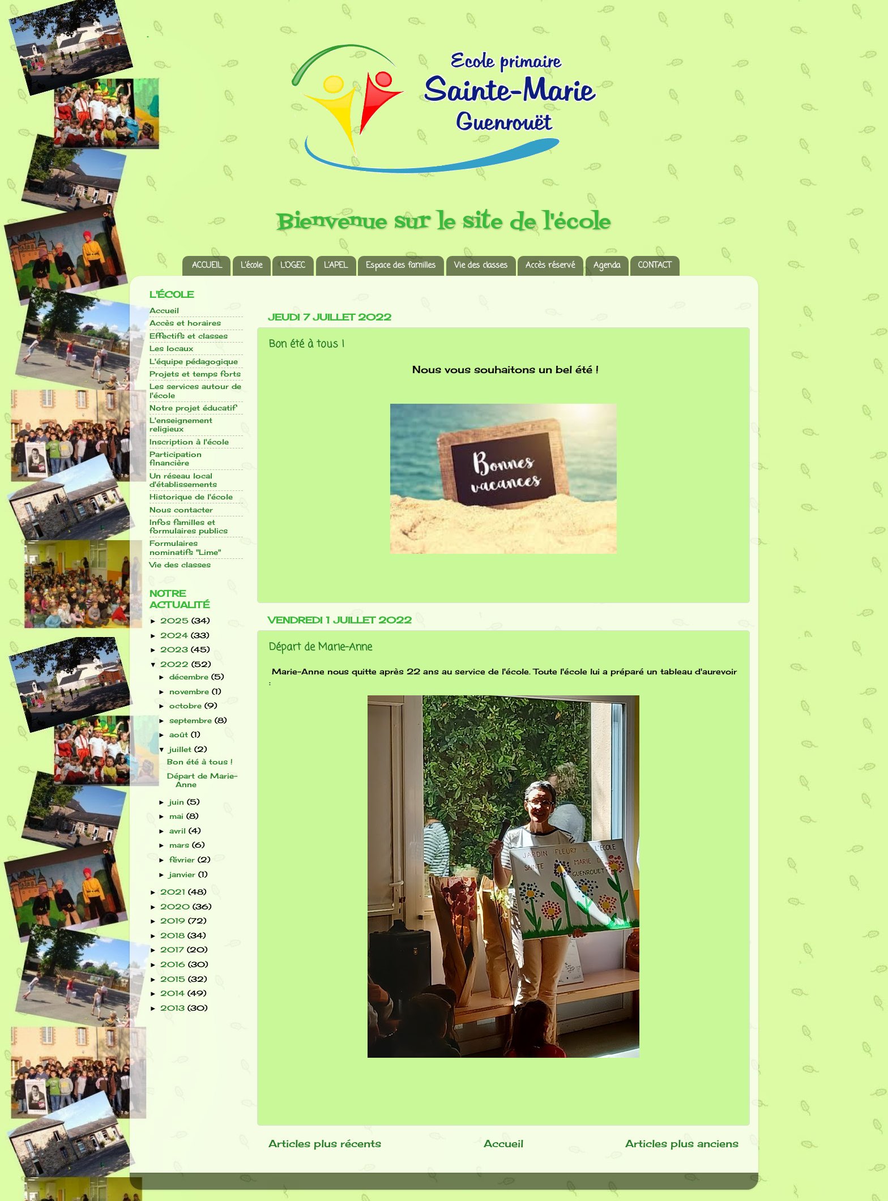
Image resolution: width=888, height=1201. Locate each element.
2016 (174, 964)
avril (179, 831)
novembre (190, 691)
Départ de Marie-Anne (320, 647)
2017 (173, 950)
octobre (186, 706)
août (180, 734)
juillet (181, 749)
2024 (175, 635)
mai (177, 816)
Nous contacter (181, 510)
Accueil (503, 1143)
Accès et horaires (185, 323)
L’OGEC (292, 266)
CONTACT (654, 266)
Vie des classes (480, 266)
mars (180, 845)
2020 (176, 907)
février (183, 860)
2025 (175, 621)
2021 (174, 892)
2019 (174, 921)
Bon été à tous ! (306, 344)
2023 (175, 650)
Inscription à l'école (189, 442)
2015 (174, 979)
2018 (173, 935)
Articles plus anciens (681, 1143)
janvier (183, 874)
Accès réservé (550, 266)
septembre (192, 720)
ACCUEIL (207, 266)
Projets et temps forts (195, 374)
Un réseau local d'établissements (183, 480)
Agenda (607, 266)
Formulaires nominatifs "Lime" (185, 547)
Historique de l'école (191, 497)
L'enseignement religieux (181, 424)
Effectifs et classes (189, 336)
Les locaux (171, 348)
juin (178, 802)
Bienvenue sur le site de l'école (444, 222)
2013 (173, 1008)
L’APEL (336, 266)
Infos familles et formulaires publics (189, 526)
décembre (190, 677)
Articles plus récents (324, 1143)
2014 (173, 993)
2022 (175, 664)
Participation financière (176, 458)
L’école (251, 266)
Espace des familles (401, 266)
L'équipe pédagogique (194, 361)
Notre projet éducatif (193, 408)
